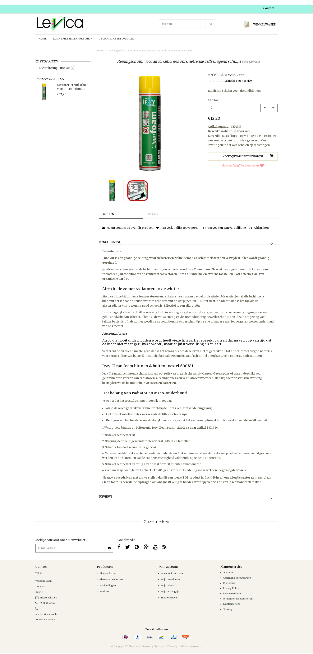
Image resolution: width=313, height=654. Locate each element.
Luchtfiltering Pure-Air (72, 38)
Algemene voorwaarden (237, 577)
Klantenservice (231, 603)
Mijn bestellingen (171, 579)
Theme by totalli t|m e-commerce (184, 646)
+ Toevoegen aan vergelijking (223, 228)
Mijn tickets (168, 585)
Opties (109, 214)
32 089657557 (45, 603)
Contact (268, 8)
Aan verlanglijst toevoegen (243, 165)
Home (42, 38)
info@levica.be (46, 597)
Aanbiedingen (108, 585)
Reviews (106, 496)
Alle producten (108, 573)
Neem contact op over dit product (127, 228)
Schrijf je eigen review (238, 80)
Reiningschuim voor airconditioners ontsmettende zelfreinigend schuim (151, 50)
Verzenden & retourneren (238, 598)
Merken (104, 591)
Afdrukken (259, 228)
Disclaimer (229, 583)
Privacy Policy (231, 588)
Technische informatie (116, 38)
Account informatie (172, 573)
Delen (153, 214)
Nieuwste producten (111, 579)
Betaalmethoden (232, 593)
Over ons (228, 572)
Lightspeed (159, 646)
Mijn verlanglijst (170, 591)
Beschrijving (110, 242)
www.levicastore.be (46, 614)
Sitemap (228, 609)
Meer (236, 75)
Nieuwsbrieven (169, 597)
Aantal (213, 100)
